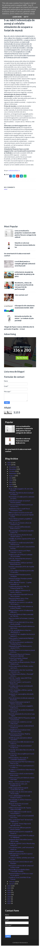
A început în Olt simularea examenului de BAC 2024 (24, 307)
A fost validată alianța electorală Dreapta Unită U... (19, 797)
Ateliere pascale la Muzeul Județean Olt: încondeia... (20, 556)
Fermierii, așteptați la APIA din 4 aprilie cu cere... (21, 568)
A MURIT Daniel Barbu (16, 852)
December (12, 467)
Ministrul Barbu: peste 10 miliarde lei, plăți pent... (21, 612)
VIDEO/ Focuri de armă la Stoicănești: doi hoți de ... (21, 711)
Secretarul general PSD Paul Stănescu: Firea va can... (22, 763)
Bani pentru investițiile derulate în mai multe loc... (21, 743)
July (10, 478)
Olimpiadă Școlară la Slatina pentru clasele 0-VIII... (20, 647)
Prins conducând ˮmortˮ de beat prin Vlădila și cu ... (21, 821)
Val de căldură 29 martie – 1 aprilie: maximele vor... (20, 584)
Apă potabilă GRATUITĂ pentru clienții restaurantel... (22, 719)
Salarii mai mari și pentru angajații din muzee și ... (21, 833)
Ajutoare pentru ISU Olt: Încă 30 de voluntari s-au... (21, 671)
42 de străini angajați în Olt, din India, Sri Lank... (21, 490)
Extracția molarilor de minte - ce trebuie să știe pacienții (24, 319)
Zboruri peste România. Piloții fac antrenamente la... (19, 735)
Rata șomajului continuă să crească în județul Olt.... (21, 532)
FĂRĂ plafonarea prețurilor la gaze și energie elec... (20, 855)
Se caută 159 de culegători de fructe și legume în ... (22, 635)
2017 (9, 899)
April (11, 485)
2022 (9, 888)
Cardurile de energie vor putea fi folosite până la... (19, 502)
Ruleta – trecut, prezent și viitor (19, 782)
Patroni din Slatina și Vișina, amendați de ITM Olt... (21, 615)
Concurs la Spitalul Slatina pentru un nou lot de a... (21, 506)
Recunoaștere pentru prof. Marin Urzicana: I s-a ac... (20, 552)
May (10, 483)
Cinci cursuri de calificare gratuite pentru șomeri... (20, 829)
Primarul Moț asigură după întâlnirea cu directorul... (21, 627)
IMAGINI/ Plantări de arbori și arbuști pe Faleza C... (21, 494)
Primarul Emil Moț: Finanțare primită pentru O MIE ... (20, 580)
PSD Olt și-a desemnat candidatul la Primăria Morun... (21, 643)
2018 (9, 897)
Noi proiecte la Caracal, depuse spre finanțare (21, 863)
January (12, 884)
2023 (9, 886)
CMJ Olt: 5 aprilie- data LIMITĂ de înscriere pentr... (20, 679)
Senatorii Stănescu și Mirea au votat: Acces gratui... (21, 875)
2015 (9, 904)
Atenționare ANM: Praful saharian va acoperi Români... (21, 607)
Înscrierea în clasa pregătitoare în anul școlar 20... (21, 755)
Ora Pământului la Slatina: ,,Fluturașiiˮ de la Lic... (21, 675)
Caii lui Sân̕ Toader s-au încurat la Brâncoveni (20, 683)
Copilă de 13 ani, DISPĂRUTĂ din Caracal (20, 879)
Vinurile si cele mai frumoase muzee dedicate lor (25, 245)
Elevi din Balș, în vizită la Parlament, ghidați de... (20, 801)
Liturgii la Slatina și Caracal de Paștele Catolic (21, 516)
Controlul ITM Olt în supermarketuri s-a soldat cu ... (21, 767)
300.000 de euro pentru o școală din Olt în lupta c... (21, 603)
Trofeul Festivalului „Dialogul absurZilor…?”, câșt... (18, 659)
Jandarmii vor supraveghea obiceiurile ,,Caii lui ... (21, 695)
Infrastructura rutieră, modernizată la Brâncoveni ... (21, 775)
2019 (9, 895)
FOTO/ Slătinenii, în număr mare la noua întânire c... (20, 813)
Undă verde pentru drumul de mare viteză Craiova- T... (20, 536)
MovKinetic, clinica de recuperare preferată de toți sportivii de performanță (24, 286)
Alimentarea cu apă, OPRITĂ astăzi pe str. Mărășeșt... (21, 837)
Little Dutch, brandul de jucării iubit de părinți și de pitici (24, 274)
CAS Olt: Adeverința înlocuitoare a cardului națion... (20, 560)
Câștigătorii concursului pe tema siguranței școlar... (19, 731)
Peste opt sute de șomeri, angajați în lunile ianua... (21, 707)
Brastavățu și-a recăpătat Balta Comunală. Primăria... (19, 871)
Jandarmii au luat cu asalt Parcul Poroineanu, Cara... (19, 510)
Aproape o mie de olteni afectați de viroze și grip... (20, 793)
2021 (9, 891)
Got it (26, 17)
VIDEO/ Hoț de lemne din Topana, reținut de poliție (20, 809)
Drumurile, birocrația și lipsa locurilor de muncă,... (21, 751)
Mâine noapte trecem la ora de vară (20, 513)
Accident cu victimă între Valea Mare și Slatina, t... (21, 771)
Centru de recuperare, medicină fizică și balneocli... (21, 727)
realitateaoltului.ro (14, 171)
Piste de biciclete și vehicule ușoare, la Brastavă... (21, 699)
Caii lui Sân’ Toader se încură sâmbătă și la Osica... (21, 817)
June (11, 480)
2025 (9, 463)
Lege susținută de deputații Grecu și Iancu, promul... (21, 596)
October (12, 472)
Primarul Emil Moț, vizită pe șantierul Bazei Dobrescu (20, 564)
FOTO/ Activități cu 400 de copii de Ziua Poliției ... (20, 691)
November (12, 469)
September (13, 474)
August (12, 476)
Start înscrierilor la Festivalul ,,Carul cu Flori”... (21, 619)
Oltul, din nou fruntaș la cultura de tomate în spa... (20, 524)
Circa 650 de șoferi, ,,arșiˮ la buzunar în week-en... (21, 849)
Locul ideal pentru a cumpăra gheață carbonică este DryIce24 (25, 264)
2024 (9, 465)
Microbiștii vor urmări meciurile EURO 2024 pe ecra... (21, 544)
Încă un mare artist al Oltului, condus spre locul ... (21, 667)
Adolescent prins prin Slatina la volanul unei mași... (21, 779)
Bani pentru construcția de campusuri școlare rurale (21, 867)
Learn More (17, 17)
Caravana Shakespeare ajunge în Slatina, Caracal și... (19, 703)
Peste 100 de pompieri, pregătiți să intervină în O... (20, 520)
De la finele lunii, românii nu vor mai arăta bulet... (20, 723)
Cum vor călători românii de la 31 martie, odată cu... (19, 592)
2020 (9, 893)
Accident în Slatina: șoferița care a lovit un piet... (21, 859)
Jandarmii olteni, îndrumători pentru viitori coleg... (20, 841)
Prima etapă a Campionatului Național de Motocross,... (21, 639)
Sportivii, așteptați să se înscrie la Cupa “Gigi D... (22, 715)
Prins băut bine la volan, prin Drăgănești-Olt (18, 785)
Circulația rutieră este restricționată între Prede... (20, 687)
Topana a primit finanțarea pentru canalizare (20, 576)
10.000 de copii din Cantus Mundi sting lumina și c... (22, 845)
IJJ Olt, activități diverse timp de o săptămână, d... (20, 631)
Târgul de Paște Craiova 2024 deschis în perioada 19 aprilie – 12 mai (19, 328)
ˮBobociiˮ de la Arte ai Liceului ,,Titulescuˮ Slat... (18, 805)
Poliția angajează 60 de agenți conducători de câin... (18, 789)
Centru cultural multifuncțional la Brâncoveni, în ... (19, 528)
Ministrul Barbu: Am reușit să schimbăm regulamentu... (18, 759)
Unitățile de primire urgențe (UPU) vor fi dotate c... (22, 540)
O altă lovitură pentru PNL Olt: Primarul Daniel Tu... (19, 588)
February (12, 882)
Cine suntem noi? (21, 295)
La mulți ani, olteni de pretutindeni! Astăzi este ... (20, 747)
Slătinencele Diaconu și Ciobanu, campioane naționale (19, 655)
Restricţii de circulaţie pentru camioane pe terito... (21, 498)
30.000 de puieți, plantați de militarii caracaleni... (20, 739)
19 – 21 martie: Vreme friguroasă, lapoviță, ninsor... (20, 825)
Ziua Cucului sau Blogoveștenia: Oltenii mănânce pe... (22, 663)
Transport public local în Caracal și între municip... (22, 548)
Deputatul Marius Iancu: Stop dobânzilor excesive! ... (18, 600)
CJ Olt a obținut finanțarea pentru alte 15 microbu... (21, 572)
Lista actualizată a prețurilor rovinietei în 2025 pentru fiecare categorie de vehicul (25, 234)
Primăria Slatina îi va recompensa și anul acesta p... (22, 651)
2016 (9, 901)
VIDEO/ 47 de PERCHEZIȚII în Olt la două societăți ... (21, 623)
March (11, 487)
